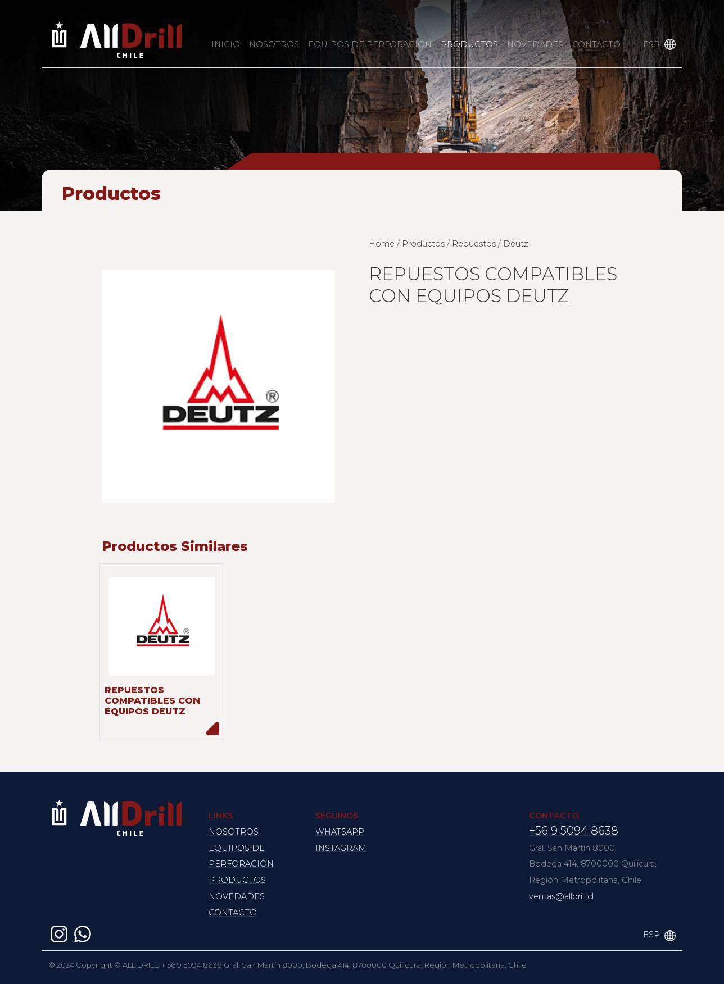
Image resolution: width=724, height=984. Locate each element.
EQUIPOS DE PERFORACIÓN (370, 44)
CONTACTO (596, 44)
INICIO (225, 44)
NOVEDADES (535, 44)
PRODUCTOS (469, 44)
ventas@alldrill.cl (561, 896)
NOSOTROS (274, 44)
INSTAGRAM (340, 848)
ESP (651, 44)
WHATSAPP (339, 832)
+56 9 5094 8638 (573, 830)
